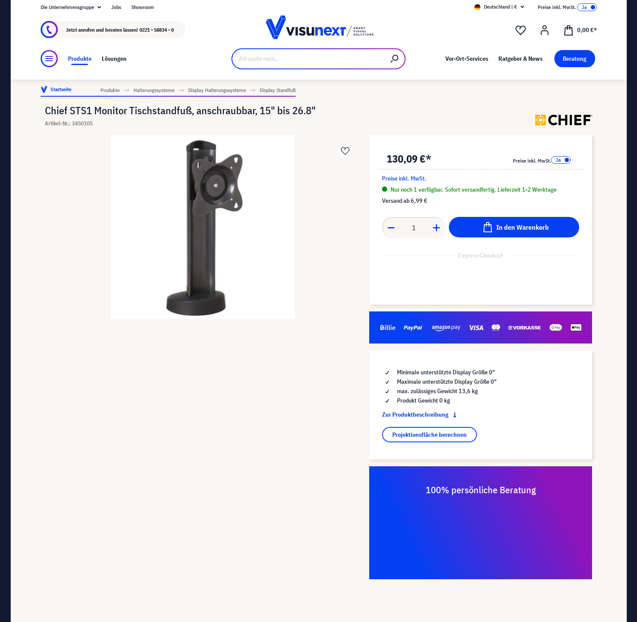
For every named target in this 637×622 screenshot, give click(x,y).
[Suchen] (395, 58)
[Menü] (49, 58)
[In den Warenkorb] (514, 227)
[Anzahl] (414, 227)
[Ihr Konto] (544, 30)
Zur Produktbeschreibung (421, 414)
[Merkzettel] (521, 30)
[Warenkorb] (580, 29)
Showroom (142, 7)
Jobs (116, 7)
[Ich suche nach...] (308, 58)
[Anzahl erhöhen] (437, 227)
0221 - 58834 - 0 (156, 30)
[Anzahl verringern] (391, 227)
